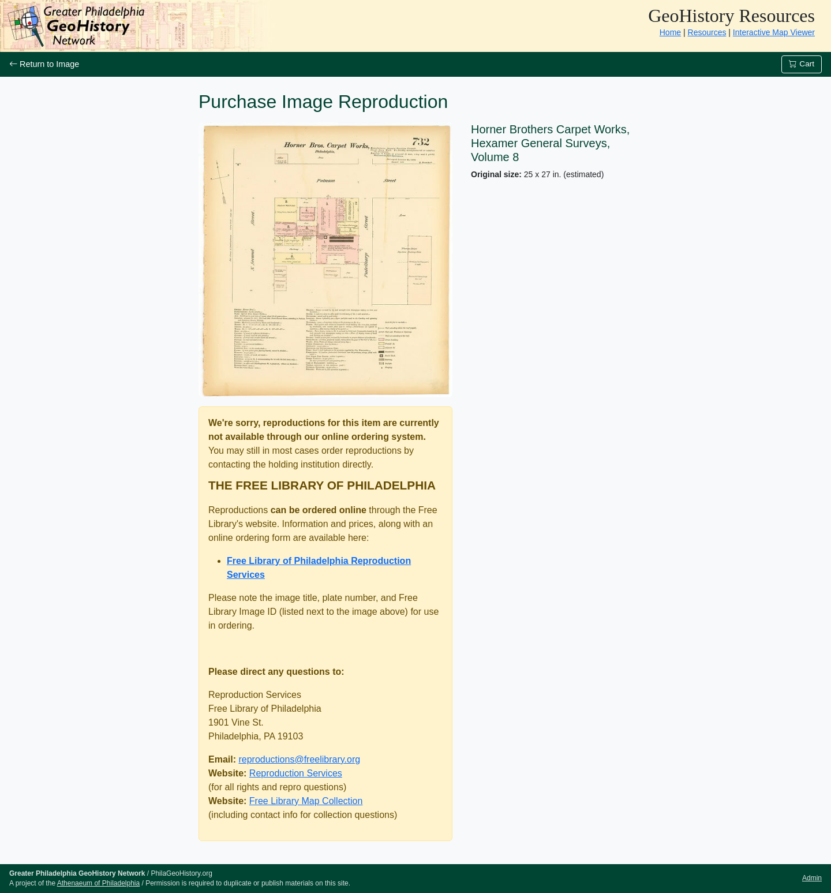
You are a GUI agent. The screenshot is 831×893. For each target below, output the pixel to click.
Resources (707, 32)
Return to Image (44, 64)
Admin (812, 878)
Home (670, 32)
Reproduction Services (295, 773)
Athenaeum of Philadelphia (98, 883)
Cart (801, 63)
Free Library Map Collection (306, 801)
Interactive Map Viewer (774, 32)
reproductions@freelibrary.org (299, 759)
